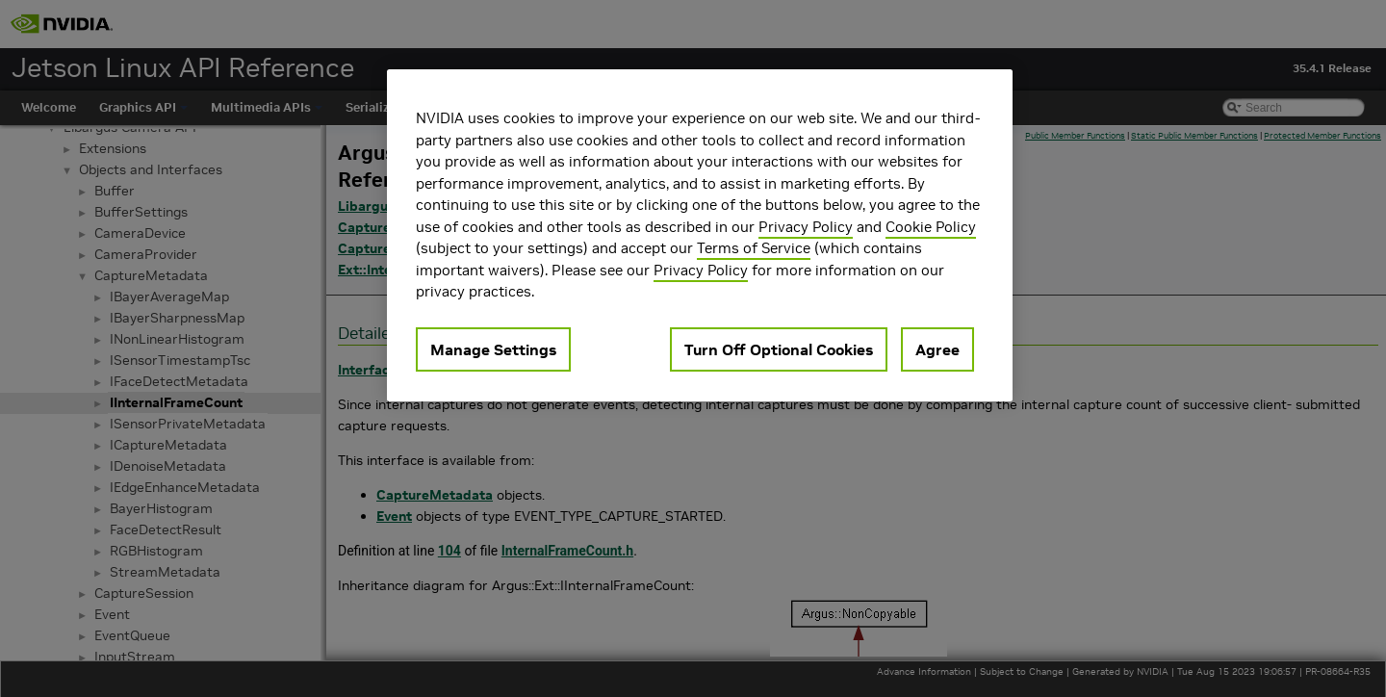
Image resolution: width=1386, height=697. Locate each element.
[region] (700, 235)
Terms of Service (753, 248)
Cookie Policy (931, 227)
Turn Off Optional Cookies (778, 349)
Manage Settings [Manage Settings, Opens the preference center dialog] (493, 349)
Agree (937, 349)
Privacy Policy (805, 227)
